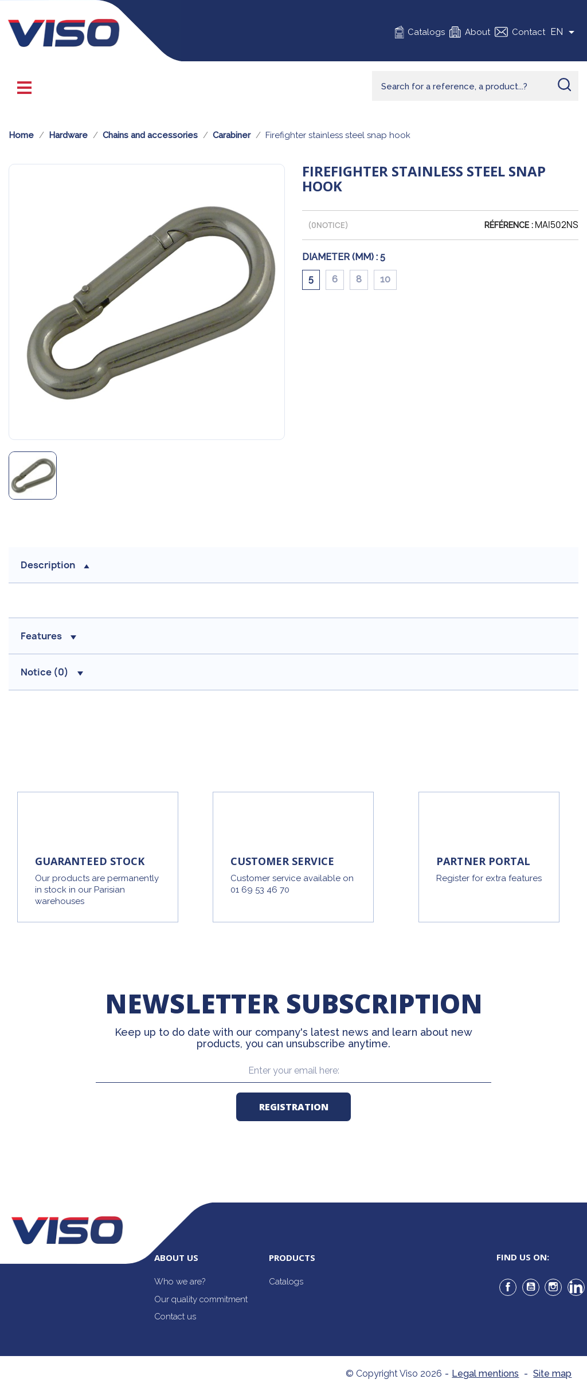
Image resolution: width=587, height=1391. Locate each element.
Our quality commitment (201, 1299)
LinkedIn (576, 1287)
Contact (528, 32)
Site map (552, 1373)
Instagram (553, 1287)
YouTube (531, 1287)
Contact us (175, 1316)
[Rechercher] (475, 86)
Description (55, 565)
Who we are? (179, 1281)
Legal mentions (485, 1373)
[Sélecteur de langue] (564, 32)
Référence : (508, 225)
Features (48, 636)
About (477, 32)
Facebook (508, 1287)
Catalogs (426, 32)
